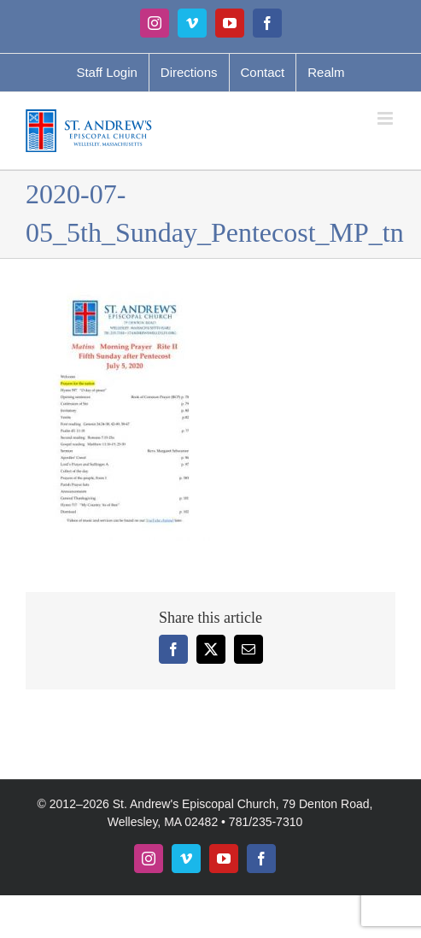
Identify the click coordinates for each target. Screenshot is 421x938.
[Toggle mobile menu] (386, 118)
